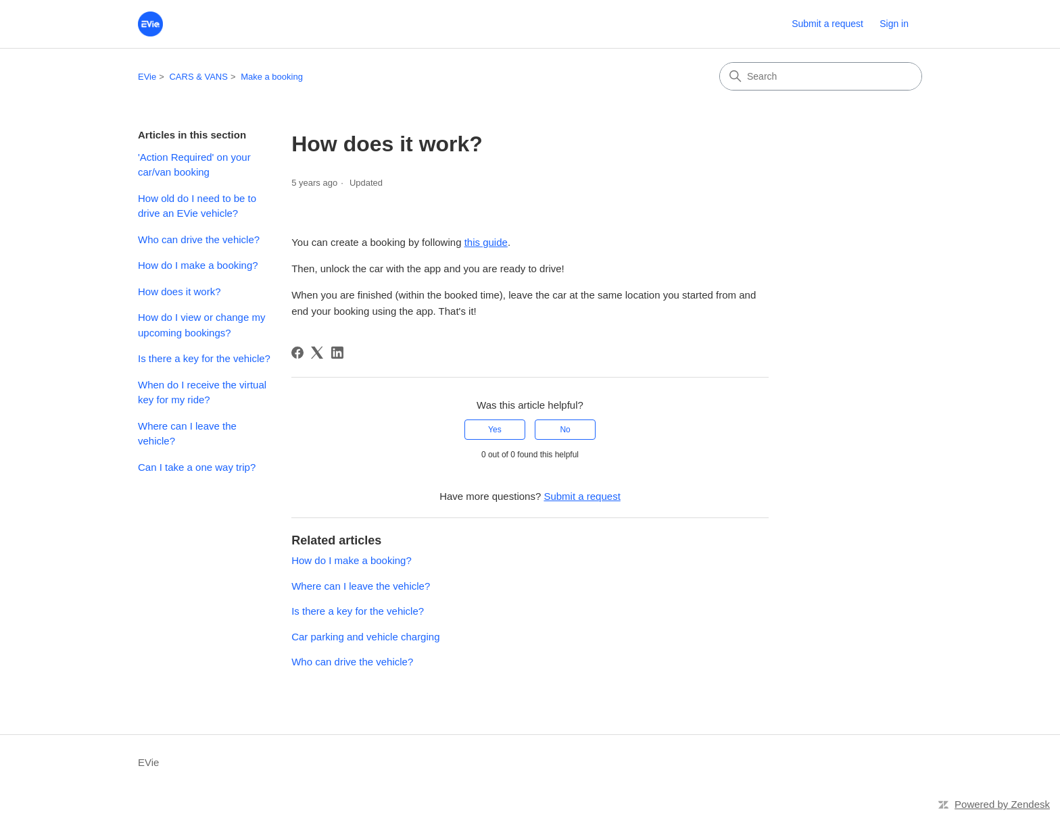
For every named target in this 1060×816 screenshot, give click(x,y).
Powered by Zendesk (1002, 804)
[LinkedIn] (337, 353)
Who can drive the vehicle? (199, 239)
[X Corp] (317, 353)
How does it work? (179, 291)
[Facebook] (297, 353)
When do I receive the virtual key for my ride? (202, 392)
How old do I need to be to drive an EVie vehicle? (197, 206)
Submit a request (827, 23)
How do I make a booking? (198, 265)
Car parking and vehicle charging (365, 636)
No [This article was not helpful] (565, 429)
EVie (147, 77)
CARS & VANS (198, 77)
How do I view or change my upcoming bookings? (201, 324)
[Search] (820, 76)
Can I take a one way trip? (197, 467)
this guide (486, 242)
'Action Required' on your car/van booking (194, 164)
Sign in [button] (894, 23)
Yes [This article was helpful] (495, 429)
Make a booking (272, 77)
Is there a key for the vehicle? (204, 358)
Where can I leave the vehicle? (187, 433)
